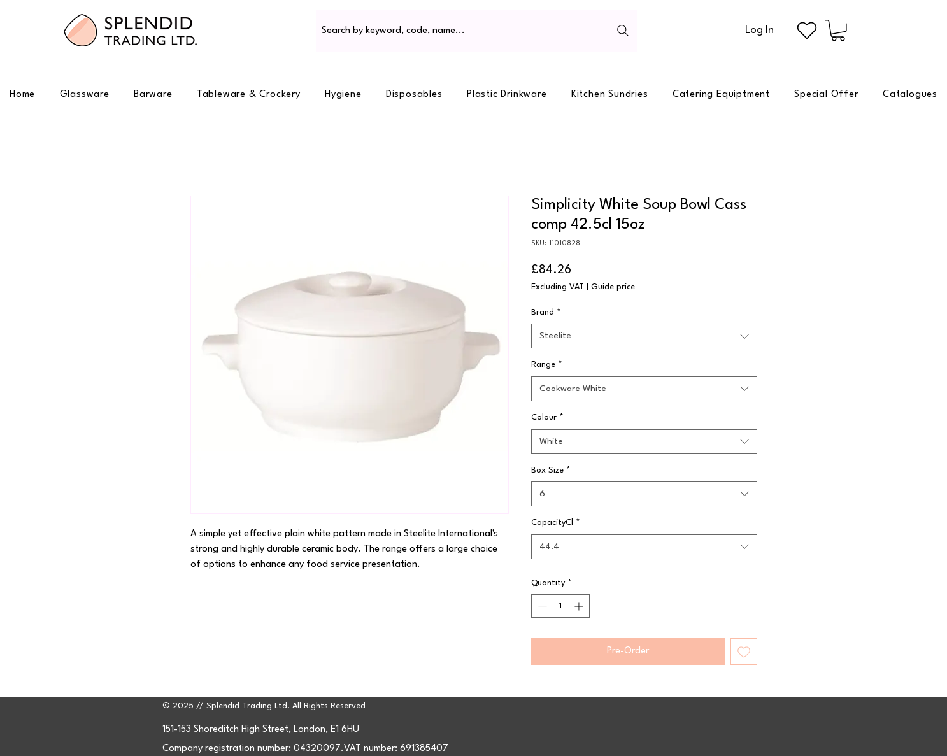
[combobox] (644, 336)
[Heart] (807, 30)
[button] (838, 30)
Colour (547, 417)
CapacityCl (555, 522)
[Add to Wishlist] (743, 651)
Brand (546, 312)
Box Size (551, 470)
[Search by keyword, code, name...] (476, 30)
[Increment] (580, 606)
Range (546, 364)
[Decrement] (541, 606)
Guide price (613, 287)
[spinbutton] (560, 606)
